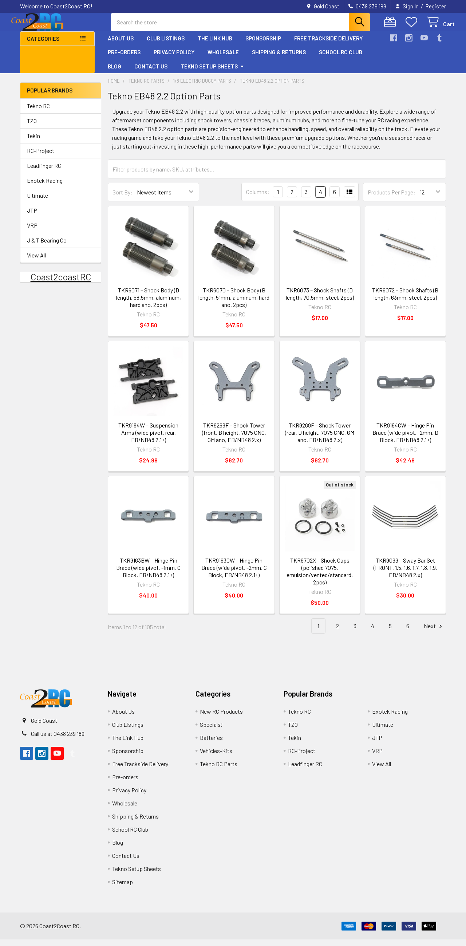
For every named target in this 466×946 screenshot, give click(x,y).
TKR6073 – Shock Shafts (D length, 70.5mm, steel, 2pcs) (320, 300)
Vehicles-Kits (216, 757)
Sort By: (122, 198)
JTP (32, 216)
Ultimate (37, 201)
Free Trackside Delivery (328, 45)
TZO (32, 127)
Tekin (33, 142)
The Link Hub (215, 45)
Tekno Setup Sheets (212, 73)
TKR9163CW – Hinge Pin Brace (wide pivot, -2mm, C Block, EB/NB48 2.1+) (234, 574)
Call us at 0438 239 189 (57, 740)
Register (435, 6)
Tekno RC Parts (218, 770)
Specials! (211, 731)
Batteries (211, 744)
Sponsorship (263, 45)
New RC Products (221, 717)
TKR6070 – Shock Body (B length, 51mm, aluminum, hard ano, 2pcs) (233, 304)
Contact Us (150, 73)
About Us (121, 45)
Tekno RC (38, 112)
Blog (114, 73)
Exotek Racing (45, 187)
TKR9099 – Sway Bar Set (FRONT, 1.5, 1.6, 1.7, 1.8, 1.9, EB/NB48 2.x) (405, 574)
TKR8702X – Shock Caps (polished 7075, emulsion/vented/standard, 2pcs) (320, 577)
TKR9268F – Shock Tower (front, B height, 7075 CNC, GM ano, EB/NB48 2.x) (234, 439)
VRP (32, 231)
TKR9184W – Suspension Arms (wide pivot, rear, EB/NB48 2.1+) (148, 439)
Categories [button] (43, 45)
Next (434, 632)
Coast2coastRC (61, 283)
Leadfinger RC (44, 172)
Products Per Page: (391, 198)
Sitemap (122, 888)
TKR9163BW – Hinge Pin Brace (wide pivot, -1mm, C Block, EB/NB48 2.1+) (148, 574)
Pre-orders (124, 58)
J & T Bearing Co (47, 246)
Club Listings (166, 45)
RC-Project (40, 157)
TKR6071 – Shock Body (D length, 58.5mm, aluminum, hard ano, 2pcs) (148, 304)
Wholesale (223, 58)
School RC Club (340, 58)
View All (36, 261)
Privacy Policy (174, 58)
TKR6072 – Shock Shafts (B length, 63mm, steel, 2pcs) (405, 300)
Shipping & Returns (279, 58)
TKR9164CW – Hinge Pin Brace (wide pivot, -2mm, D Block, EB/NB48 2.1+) (405, 439)
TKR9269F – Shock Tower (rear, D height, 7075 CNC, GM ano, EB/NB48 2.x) (319, 439)
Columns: (257, 198)
